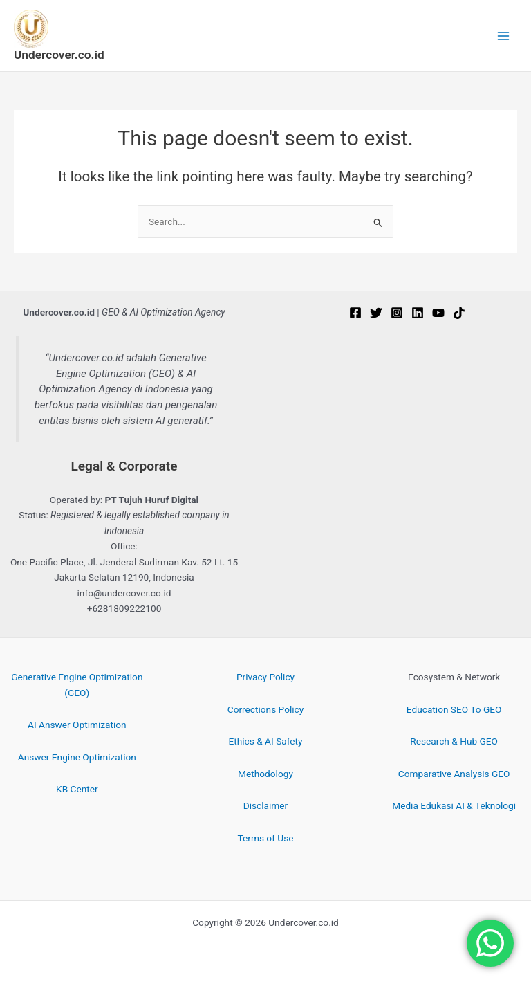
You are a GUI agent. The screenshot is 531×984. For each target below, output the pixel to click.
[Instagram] (397, 313)
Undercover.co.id (59, 55)
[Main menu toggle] (504, 35)
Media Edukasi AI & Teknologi (454, 805)
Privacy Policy (265, 676)
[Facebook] (355, 313)
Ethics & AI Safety (266, 741)
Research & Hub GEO (454, 741)
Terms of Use (266, 838)
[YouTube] (438, 313)
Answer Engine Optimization (77, 757)
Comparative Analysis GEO (454, 773)
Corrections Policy (265, 709)
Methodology (265, 773)
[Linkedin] (417, 313)
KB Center (77, 788)
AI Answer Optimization (77, 724)
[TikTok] (459, 313)
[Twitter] (376, 313)
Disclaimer (265, 805)
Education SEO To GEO (454, 709)
